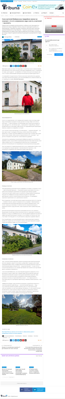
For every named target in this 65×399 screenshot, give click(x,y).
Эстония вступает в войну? (54, 28)
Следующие (11, 377)
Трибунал (4, 12)
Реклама (24, 1)
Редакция (20, 1)
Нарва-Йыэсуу (5, 337)
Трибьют (44, 12)
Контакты (29, 1)
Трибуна (36, 12)
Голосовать (58, 54)
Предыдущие (5, 377)
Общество (39, 36)
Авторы (15, 1)
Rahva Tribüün (27, 12)
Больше (51, 12)
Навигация (34, 1)
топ (9, 337)
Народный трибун (15, 12)
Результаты (49, 54)
